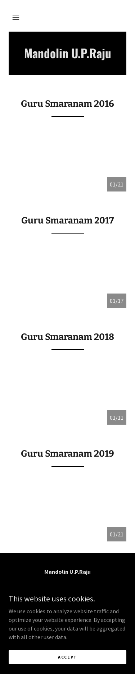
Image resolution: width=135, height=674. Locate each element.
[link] (67, 53)
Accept (67, 657)
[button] (16, 17)
